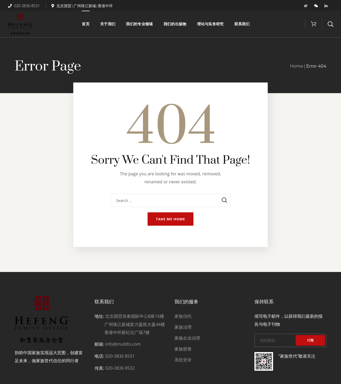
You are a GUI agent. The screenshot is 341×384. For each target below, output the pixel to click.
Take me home (170, 219)
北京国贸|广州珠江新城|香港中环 (82, 5)
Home (296, 66)
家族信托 (183, 316)
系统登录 (183, 360)
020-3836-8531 (24, 5)
